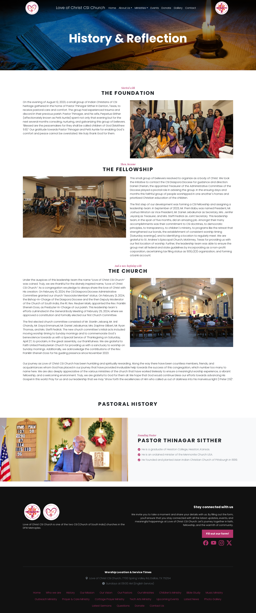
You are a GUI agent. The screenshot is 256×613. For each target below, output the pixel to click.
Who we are (53, 593)
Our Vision (106, 593)
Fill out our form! (217, 534)
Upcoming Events (168, 599)
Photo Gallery (212, 599)
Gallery (178, 8)
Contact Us (157, 606)
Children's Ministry (170, 593)
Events (155, 8)
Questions (123, 606)
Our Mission (87, 593)
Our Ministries (145, 593)
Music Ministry (214, 593)
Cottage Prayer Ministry (109, 599)
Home (112, 8)
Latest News (191, 599)
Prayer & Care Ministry (76, 599)
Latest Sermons (102, 606)
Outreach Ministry (46, 599)
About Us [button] (124, 8)
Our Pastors (125, 593)
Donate (166, 8)
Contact (190, 8)
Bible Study (193, 593)
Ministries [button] (140, 8)
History (70, 593)
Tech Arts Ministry (140, 599)
